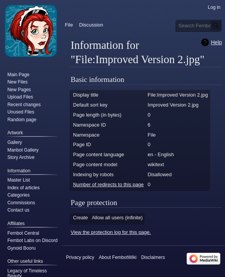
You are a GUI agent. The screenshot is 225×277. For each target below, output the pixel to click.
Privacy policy (80, 257)
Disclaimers (153, 257)
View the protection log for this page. (111, 232)
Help (216, 42)
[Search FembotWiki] (199, 25)
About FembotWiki (117, 257)
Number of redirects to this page (108, 184)
